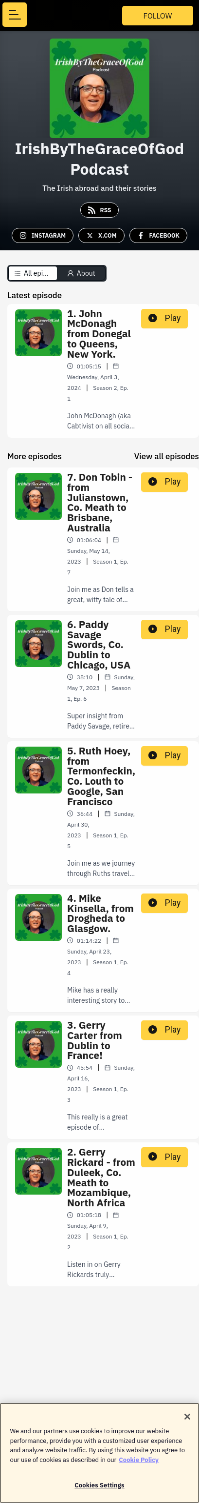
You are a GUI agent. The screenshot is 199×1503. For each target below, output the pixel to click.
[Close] (187, 1421)
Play (164, 318)
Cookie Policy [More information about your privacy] (139, 1464)
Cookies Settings (99, 1490)
